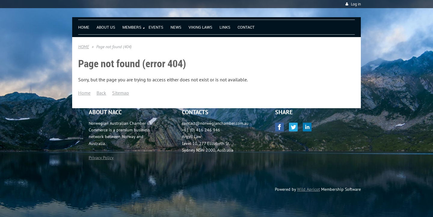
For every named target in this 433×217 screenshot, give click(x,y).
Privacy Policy (101, 157)
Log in (356, 4)
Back (101, 93)
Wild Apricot (308, 189)
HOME (83, 46)
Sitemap (120, 93)
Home (84, 93)
